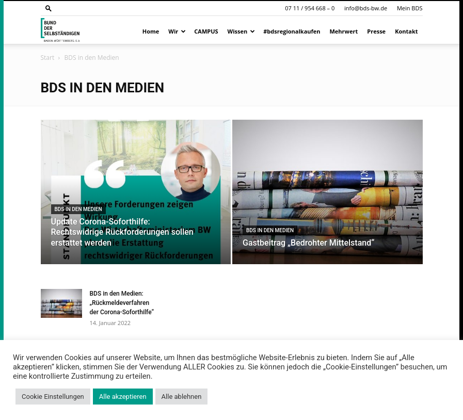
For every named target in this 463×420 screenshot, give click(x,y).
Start (48, 57)
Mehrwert (344, 31)
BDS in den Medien (78, 209)
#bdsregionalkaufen (291, 31)
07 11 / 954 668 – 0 (309, 8)
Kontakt (406, 31)
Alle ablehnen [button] (182, 396)
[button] (48, 8)
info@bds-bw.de (365, 8)
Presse (376, 31)
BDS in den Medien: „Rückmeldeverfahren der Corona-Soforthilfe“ (122, 303)
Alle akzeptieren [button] (123, 396)
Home (150, 31)
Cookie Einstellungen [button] (53, 396)
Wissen (242, 31)
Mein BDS (410, 8)
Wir (177, 31)
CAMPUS (206, 31)
